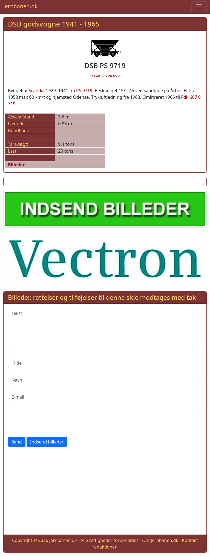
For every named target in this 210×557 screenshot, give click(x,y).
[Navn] (105, 380)
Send (16, 442)
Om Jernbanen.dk (160, 540)
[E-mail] (105, 397)
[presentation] (49, 419)
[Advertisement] (105, 492)
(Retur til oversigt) (105, 75)
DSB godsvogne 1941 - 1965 (53, 23)
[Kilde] (105, 363)
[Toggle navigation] (199, 6)
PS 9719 (84, 91)
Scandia (37, 91)
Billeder (16, 165)
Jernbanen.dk (20, 6)
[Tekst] (105, 329)
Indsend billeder (47, 442)
